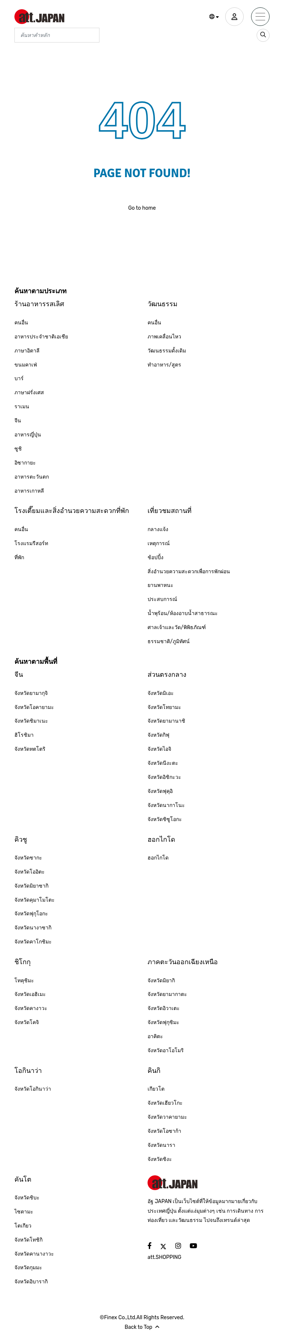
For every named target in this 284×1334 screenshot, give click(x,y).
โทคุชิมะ (24, 980)
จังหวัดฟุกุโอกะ (31, 914)
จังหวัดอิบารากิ (31, 1282)
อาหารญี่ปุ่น (27, 435)
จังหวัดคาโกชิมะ (33, 942)
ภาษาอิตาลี (27, 351)
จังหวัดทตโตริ (29, 749)
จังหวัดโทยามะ (164, 707)
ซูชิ (18, 449)
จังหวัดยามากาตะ (167, 994)
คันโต (22, 1179)
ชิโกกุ (22, 962)
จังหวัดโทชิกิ (28, 1240)
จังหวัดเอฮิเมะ (30, 994)
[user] (234, 16)
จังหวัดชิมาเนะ (31, 721)
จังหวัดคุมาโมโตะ (34, 900)
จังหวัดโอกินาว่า (32, 1089)
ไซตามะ (23, 1212)
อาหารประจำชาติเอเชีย (41, 337)
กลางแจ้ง (158, 529)
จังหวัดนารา (161, 1145)
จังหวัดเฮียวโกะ (165, 1103)
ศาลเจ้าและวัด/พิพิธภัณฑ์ (177, 627)
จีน (17, 421)
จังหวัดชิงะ (160, 1159)
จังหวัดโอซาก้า (164, 1131)
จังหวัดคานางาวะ (34, 1254)
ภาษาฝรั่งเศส (29, 392)
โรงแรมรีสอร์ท (31, 543)
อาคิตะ (155, 1036)
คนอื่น (21, 323)
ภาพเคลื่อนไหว (164, 337)
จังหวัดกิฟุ (158, 735)
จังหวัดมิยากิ (161, 980)
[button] (214, 17)
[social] (150, 1246)
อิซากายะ (25, 463)
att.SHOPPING (164, 1257)
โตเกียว (22, 1226)
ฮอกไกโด (161, 839)
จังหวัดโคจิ (26, 1022)
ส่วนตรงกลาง (167, 675)
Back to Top (142, 1327)
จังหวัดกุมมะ (28, 1267)
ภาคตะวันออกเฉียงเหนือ (183, 962)
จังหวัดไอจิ (159, 749)
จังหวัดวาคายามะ (167, 1117)
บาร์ (19, 378)
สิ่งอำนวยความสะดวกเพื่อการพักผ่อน (189, 571)
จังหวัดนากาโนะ (166, 805)
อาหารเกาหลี (29, 491)
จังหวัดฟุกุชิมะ (163, 1022)
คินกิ (154, 1071)
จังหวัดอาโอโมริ (166, 1050)
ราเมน (21, 406)
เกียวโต (156, 1089)
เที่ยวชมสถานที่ (170, 511)
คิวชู (20, 839)
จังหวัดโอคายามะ (34, 707)
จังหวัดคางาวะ (30, 1008)
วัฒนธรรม (163, 304)
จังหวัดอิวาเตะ (164, 1008)
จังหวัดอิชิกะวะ (164, 777)
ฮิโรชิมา (24, 735)
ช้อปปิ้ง (155, 557)
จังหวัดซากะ (28, 858)
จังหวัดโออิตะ (29, 872)
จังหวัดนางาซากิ (32, 928)
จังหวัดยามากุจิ (31, 693)
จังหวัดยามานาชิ (166, 721)
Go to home (142, 208)
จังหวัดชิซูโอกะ (165, 819)
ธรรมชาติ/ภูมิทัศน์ (169, 641)
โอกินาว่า (28, 1071)
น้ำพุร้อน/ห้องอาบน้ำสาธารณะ (183, 613)
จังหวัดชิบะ (27, 1198)
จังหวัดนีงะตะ (163, 763)
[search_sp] (263, 35)
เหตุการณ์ (159, 543)
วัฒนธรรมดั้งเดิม (167, 351)
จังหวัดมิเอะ (161, 693)
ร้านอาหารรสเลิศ (39, 304)
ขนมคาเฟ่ (25, 365)
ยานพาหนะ (160, 585)
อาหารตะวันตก (31, 477)
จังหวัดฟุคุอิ (160, 791)
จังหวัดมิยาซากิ (31, 886)
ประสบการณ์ (162, 599)
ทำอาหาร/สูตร (164, 365)
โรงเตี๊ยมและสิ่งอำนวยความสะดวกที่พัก (71, 511)
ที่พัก (19, 557)
